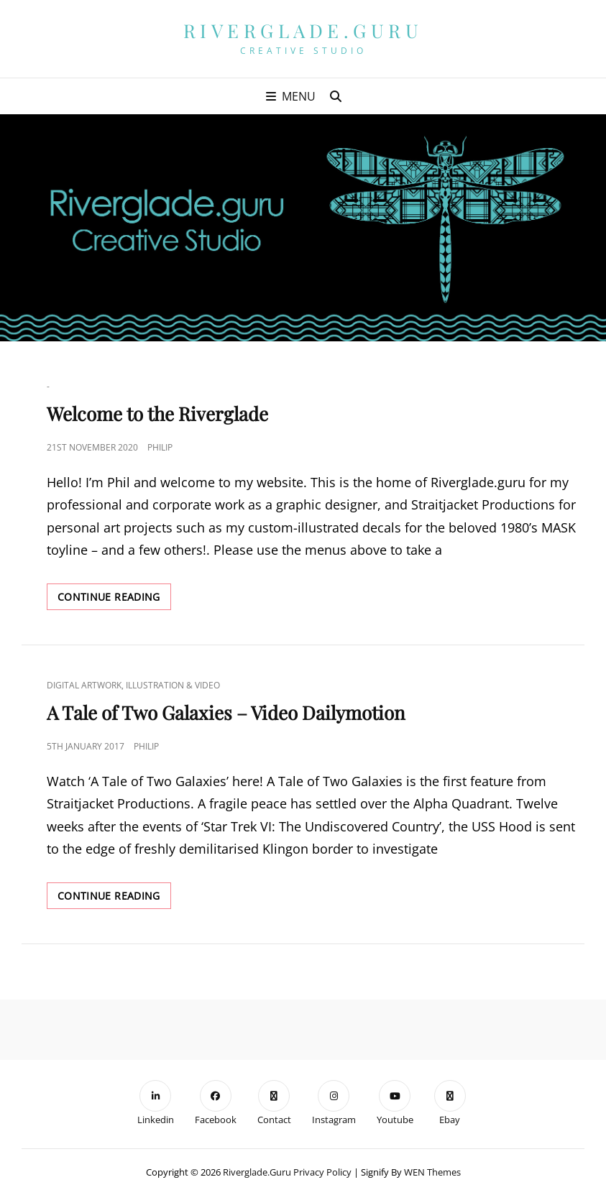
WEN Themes (432, 1172)
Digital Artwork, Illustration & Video (133, 685)
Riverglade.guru (303, 30)
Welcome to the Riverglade (157, 413)
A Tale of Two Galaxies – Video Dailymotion (226, 712)
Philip (160, 447)
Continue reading (114, 599)
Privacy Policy (322, 1172)
